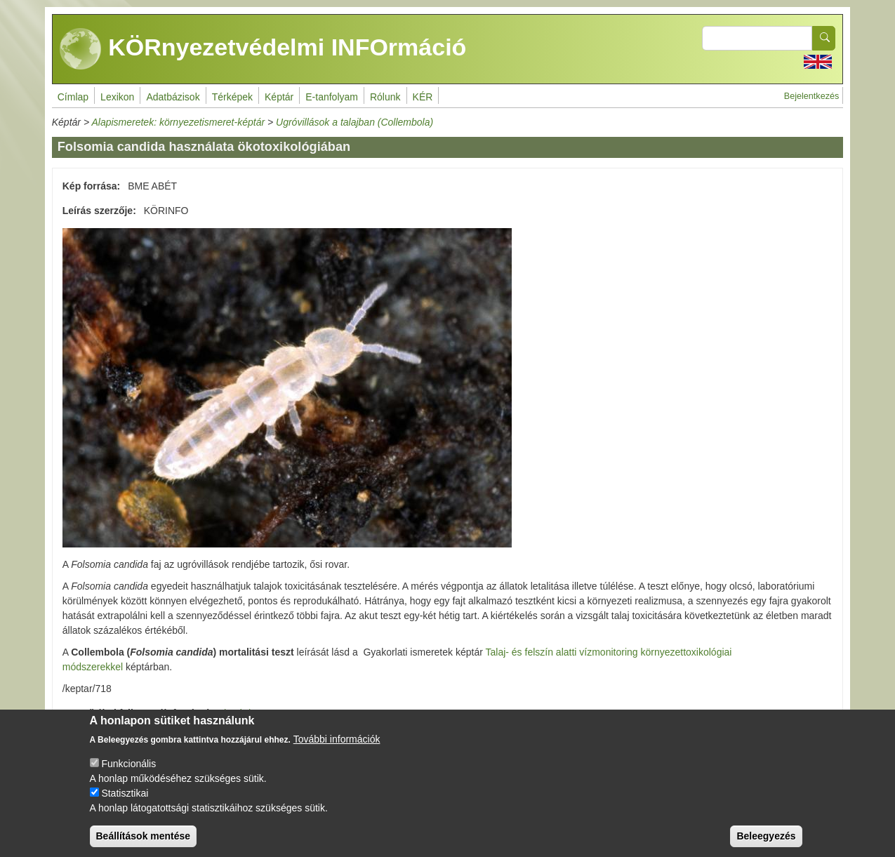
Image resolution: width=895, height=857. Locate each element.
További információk (336, 739)
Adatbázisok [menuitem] (172, 96)
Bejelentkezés (811, 96)
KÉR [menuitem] (423, 96)
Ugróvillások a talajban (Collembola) (354, 122)
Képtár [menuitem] (279, 96)
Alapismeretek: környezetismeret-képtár (178, 122)
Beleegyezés (765, 836)
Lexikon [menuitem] (117, 96)
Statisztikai (124, 793)
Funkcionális (128, 763)
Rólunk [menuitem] (385, 96)
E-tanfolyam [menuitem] (331, 96)
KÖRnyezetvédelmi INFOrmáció (263, 49)
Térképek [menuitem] (232, 96)
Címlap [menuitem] (73, 96)
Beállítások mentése (143, 836)
